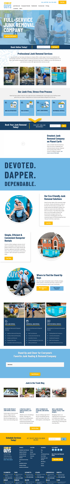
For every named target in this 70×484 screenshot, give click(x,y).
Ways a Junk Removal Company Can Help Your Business (58, 400)
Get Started (55, 47)
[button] (23, 144)
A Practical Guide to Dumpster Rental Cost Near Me (26, 400)
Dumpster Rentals (59, 82)
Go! (63, 126)
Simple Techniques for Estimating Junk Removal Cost (42, 400)
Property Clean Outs (26, 81)
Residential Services (9, 81)
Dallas (48, 470)
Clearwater (7, 462)
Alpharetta (28, 462)
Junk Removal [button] (16, 6)
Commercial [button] (41, 6)
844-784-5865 (52, 2)
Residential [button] (34, 6)
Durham (6, 470)
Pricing (47, 6)
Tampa (16, 462)
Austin (37, 470)
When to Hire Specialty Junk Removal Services (10, 399)
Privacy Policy (6, 481)
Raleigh (27, 470)
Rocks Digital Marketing (61, 481)
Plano (58, 470)
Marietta (59, 462)
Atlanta (37, 462)
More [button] (21, 8)
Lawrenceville (50, 462)
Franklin (16, 470)
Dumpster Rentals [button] (25, 6)
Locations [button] (15, 8)
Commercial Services (41, 81)
